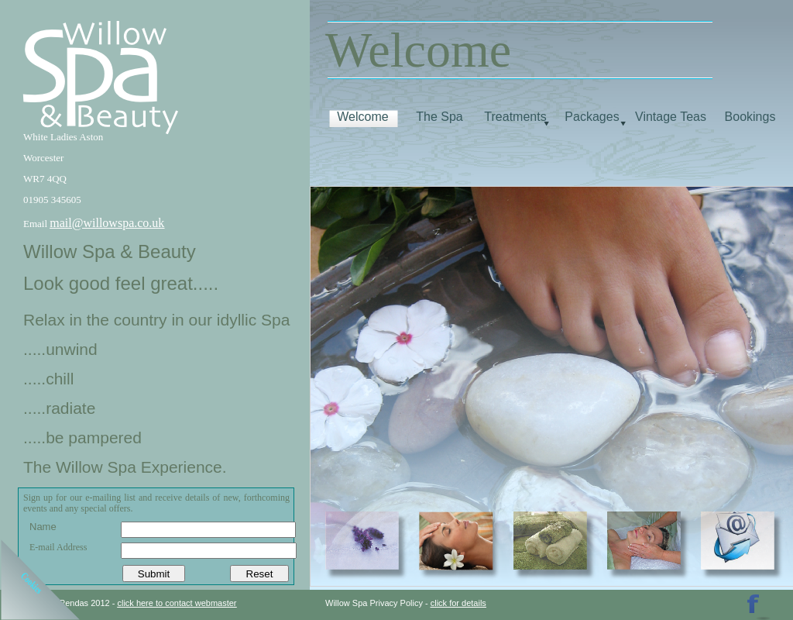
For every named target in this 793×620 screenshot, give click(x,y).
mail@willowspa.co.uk (107, 222)
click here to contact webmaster (176, 603)
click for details (458, 603)
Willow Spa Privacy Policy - (378, 603)
